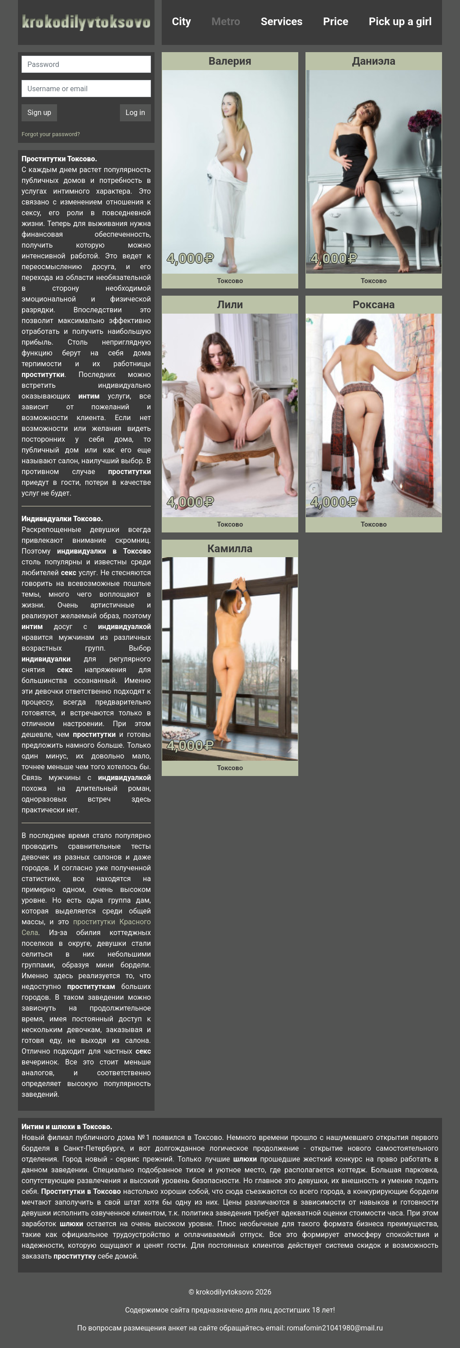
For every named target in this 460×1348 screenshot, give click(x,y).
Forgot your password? (51, 134)
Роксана (374, 304)
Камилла (230, 548)
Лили (230, 304)
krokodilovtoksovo (86, 22)
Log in (135, 112)
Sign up (39, 112)
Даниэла (374, 61)
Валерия (229, 61)
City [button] (181, 21)
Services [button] (282, 21)
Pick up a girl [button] (400, 21)
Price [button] (335, 21)
